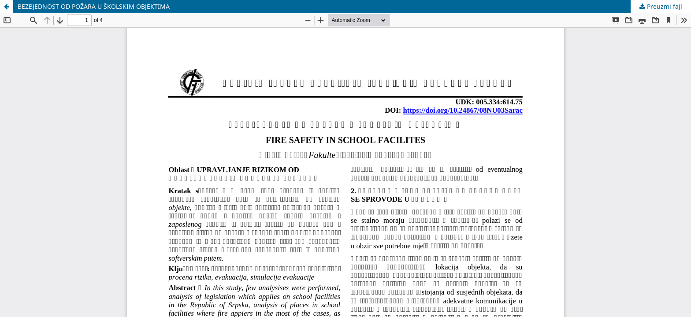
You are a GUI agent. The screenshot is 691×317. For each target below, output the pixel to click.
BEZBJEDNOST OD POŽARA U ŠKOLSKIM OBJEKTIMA (94, 6)
